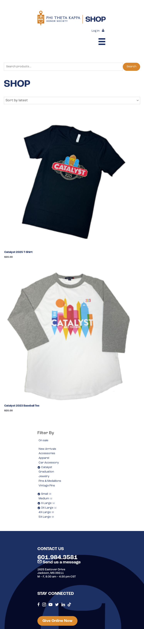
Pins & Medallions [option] (50, 481)
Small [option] (46, 494)
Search (131, 66)
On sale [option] (43, 440)
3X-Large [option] (48, 508)
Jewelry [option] (44, 476)
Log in (95, 31)
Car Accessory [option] (49, 462)
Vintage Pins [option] (47, 485)
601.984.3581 (57, 558)
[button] (72, 100)
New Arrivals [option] (47, 449)
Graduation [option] (46, 471)
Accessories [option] (47, 453)
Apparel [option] (44, 458)
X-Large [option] (48, 503)
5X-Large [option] (46, 517)
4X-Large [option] (46, 512)
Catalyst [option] (46, 467)
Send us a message (59, 562)
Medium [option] (45, 498)
